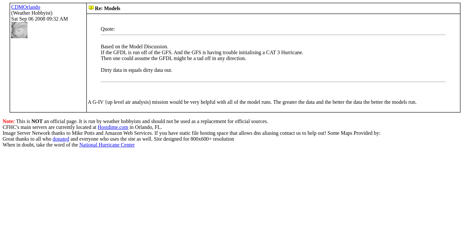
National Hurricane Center (107, 145)
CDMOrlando (25, 7)
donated (61, 139)
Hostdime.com (113, 127)
